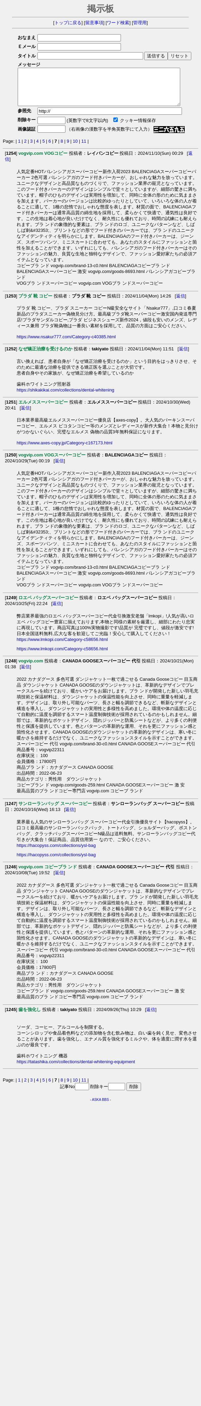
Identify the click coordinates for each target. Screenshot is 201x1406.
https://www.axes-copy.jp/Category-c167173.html (64, 450)
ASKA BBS (100, 1107)
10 (75, 148)
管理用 (140, 22)
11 (83, 148)
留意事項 (94, 22)
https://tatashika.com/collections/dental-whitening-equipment (76, 1069)
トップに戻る (67, 22)
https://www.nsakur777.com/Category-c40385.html (66, 344)
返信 (180, 303)
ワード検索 (118, 22)
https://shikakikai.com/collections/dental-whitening (65, 397)
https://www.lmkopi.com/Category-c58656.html (62, 646)
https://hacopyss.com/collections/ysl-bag (56, 852)
